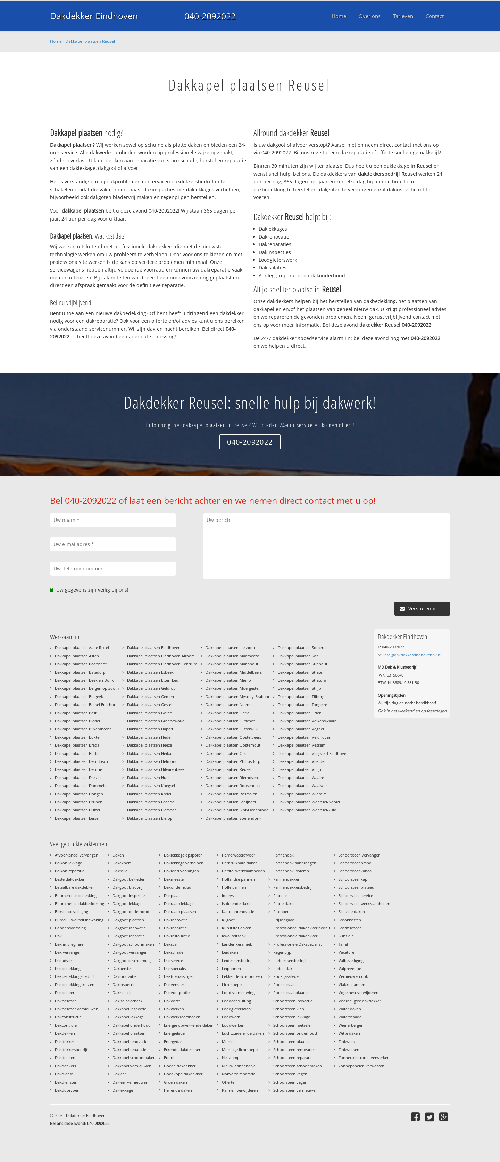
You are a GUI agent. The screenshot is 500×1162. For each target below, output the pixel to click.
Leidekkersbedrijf (237, 960)
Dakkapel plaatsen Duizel (77, 809)
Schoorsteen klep (288, 1009)
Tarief (343, 944)
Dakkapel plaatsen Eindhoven (154, 647)
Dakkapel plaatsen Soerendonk (233, 818)
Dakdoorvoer (66, 1090)
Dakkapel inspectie (129, 1009)
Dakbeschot (65, 1001)
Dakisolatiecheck (127, 1001)
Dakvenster (174, 984)
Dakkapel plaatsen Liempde (152, 809)
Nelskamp (231, 1057)
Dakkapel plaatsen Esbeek (150, 672)
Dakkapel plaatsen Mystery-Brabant (237, 696)
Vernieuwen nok (353, 976)
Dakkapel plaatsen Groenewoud (156, 720)
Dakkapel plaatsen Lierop (150, 818)
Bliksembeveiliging (71, 911)
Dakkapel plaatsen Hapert (150, 728)
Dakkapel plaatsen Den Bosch (81, 761)
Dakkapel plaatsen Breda (77, 745)
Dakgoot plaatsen (128, 919)
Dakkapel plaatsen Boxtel (77, 737)
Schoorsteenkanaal (356, 870)
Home (56, 41)
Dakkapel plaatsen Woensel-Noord (309, 801)
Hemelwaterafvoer (238, 855)
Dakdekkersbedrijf (71, 1049)
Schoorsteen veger (289, 1082)
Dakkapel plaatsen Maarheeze (232, 656)
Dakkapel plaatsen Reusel (90, 41)
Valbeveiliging (351, 960)
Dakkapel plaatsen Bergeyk (79, 696)
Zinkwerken (349, 1049)
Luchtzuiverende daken (243, 1033)
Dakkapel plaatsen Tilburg (301, 696)
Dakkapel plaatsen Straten (301, 672)
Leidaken (230, 952)
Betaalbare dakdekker (74, 887)
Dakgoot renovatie (129, 927)
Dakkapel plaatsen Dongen (79, 794)
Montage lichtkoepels (241, 1049)
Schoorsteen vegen (290, 1073)
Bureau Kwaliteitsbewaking (79, 919)
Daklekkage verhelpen (183, 863)
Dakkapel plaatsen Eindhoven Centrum (162, 663)
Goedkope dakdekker (183, 1073)
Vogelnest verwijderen (358, 992)
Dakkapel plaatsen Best (76, 712)
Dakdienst (64, 1073)
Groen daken (175, 1082)
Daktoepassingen (179, 976)
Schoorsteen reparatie (292, 1057)
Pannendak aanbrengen (294, 863)
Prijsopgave (283, 919)
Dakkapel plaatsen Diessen (79, 777)
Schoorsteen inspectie (292, 1001)
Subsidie (346, 935)
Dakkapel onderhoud (131, 1025)
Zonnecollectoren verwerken (364, 1057)
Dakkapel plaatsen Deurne (78, 769)
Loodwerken (233, 1025)
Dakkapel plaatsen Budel (77, 753)
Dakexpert (121, 863)
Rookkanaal (283, 984)
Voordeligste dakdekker (360, 1001)
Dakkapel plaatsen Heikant (151, 753)
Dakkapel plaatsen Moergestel (232, 688)
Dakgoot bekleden (128, 879)
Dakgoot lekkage (127, 903)
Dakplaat (172, 895)
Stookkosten (350, 919)
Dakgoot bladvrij (127, 887)
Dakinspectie (123, 984)
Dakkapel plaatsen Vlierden (302, 761)
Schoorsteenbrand (355, 863)
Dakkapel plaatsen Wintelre (302, 794)
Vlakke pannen (352, 984)
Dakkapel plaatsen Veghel (301, 728)
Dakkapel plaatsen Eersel (77, 818)
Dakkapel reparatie (129, 1049)
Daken (118, 855)
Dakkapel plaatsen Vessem (301, 745)
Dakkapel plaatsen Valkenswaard (307, 720)
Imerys (228, 895)
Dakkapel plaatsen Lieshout (230, 647)
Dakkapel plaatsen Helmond (152, 761)
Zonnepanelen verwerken (361, 1065)
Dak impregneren (70, 944)
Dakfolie (119, 870)
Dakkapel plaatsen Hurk (148, 777)
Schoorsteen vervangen (360, 855)
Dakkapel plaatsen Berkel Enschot (85, 704)
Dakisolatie (122, 992)
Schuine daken (352, 911)
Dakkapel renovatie (129, 1041)
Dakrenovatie (176, 919)
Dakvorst (172, 1001)
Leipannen (231, 968)
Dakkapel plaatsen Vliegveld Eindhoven (313, 753)
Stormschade (350, 927)
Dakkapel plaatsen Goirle (149, 712)
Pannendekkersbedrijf (293, 887)
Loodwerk (231, 1016)
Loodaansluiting (236, 1001)
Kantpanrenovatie (238, 911)
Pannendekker (286, 879)
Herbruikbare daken (240, 863)
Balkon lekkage (68, 863)
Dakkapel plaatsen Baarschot (81, 663)
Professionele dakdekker (295, 935)
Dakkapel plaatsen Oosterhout (233, 745)
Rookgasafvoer (286, 976)
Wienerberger (350, 1025)
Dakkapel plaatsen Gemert (150, 696)
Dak (58, 935)
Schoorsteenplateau (356, 887)
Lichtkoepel (232, 984)
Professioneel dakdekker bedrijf (301, 927)
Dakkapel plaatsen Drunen (78, 801)
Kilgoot (228, 919)
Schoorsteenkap (353, 879)
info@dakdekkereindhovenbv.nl (412, 654)
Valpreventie (350, 968)
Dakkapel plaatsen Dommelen (82, 785)
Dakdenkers (65, 1065)
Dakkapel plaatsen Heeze (149, 745)
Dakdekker (64, 1041)
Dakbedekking (68, 968)
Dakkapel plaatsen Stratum (302, 680)
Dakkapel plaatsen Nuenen (230, 704)
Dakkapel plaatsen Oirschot (230, 720)
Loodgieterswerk (237, 1009)
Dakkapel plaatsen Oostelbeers (233, 737)
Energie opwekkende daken (189, 1025)
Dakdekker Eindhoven (93, 16)
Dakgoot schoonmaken (133, 944)
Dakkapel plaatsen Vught (300, 769)
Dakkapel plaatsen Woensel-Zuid (307, 809)
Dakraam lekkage (179, 903)
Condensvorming (70, 927)
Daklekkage (122, 1090)
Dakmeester (174, 879)
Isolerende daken (237, 903)
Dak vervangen (68, 952)
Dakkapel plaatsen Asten (77, 656)
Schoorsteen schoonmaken (297, 1065)
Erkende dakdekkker (182, 1049)
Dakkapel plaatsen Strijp (299, 688)
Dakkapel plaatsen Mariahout (232, 663)
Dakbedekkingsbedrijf (74, 976)
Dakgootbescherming (131, 960)
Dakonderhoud (177, 887)
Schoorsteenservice (356, 895)
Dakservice (173, 960)
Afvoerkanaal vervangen (76, 855)
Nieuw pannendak (238, 1065)
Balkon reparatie (69, 870)
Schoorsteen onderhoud (295, 1033)
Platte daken (284, 903)
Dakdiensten (66, 1082)
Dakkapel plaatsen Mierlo (228, 680)
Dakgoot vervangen (130, 952)
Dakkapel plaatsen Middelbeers (234, 672)
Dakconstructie (68, 1016)
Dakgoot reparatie (128, 935)
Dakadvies (64, 960)
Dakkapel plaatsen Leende (150, 801)
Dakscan (171, 944)
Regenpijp (282, 952)
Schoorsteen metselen (293, 1025)
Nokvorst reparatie (238, 1073)
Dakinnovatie (124, 976)
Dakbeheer (64, 992)
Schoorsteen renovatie (293, 1049)
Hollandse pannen (238, 879)
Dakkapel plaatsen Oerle (227, 712)
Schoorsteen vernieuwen (295, 1090)
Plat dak (280, 895)
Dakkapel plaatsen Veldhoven (304, 737)
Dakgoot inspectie (128, 895)
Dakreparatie (175, 927)
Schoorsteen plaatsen (292, 1041)
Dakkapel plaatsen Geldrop (151, 688)
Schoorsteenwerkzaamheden (364, 903)
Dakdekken (65, 1033)
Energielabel (175, 1033)
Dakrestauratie (177, 935)
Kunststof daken (236, 927)
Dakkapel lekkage (128, 1016)
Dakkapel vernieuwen (131, 1065)
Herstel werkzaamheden (243, 870)
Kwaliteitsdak (234, 935)
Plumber (281, 911)
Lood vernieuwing (238, 992)
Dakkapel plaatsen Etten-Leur (153, 680)
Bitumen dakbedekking (76, 895)
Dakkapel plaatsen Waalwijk (303, 785)
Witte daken (349, 1033)
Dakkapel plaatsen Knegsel (151, 785)
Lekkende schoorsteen (242, 976)
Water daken (350, 1009)
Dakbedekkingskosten (74, 984)
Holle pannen (234, 887)
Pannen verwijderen (240, 1090)
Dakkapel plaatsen (128, 1033)
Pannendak (283, 855)
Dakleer (119, 1073)
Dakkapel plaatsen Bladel (77, 720)
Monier (228, 1041)
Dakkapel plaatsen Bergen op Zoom (87, 688)
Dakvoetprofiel (177, 992)
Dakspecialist (175, 968)
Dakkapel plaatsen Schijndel (231, 801)
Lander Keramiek (237, 944)
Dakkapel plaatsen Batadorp (80, 672)
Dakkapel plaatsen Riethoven (232, 777)
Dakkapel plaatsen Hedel (149, 737)
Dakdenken (65, 1057)
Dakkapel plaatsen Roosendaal (233, 785)
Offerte (228, 1082)
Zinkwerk (347, 1041)
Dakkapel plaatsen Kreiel (149, 794)
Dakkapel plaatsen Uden (300, 712)
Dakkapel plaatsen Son (298, 656)
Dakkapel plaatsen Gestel (149, 704)
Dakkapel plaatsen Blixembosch (83, 728)
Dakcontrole (66, 1025)
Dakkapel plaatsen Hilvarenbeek (156, 769)
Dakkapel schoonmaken (134, 1057)
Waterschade (350, 1016)
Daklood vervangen (181, 870)
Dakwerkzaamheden (182, 1016)
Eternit (170, 1057)
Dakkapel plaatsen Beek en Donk (84, 680)
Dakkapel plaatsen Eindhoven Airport (160, 656)
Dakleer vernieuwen (130, 1082)
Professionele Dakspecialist (297, 944)
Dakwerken (174, 1009)
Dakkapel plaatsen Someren (303, 647)
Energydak (173, 1041)
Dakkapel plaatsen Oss (226, 753)
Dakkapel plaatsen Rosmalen (231, 794)
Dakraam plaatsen (180, 911)
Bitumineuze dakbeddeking (79, 903)
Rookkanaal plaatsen (292, 992)
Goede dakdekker (179, 1065)
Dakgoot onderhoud (130, 911)
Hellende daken (178, 1090)
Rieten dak (282, 968)
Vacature (346, 952)
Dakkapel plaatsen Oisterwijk (232, 728)
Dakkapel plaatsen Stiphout (302, 663)
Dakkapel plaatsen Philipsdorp (233, 761)
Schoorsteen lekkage (291, 1016)
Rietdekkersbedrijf (289, 960)
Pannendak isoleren (291, 870)
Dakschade (173, 952)
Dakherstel (122, 968)
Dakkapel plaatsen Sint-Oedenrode (237, 809)
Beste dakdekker (69, 879)
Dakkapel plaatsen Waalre (301, 777)
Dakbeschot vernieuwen (76, 1009)
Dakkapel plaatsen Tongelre (302, 704)
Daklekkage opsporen (183, 855)
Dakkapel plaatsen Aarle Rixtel (82, 647)
